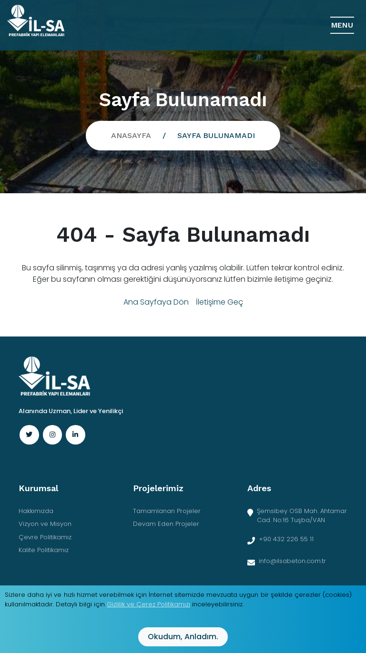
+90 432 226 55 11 (286, 539)
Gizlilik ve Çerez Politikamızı (148, 604)
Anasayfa (131, 135)
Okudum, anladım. (183, 636)
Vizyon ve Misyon (45, 523)
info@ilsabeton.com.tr (292, 560)
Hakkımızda (36, 510)
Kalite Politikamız (44, 549)
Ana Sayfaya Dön (156, 302)
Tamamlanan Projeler (167, 510)
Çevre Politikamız (45, 537)
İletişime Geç (219, 302)
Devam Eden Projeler (166, 523)
